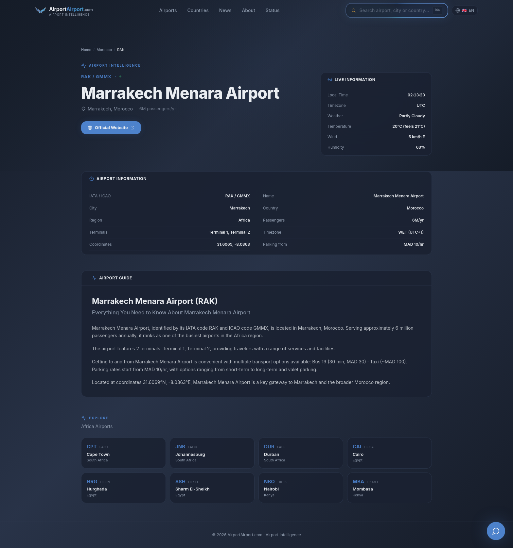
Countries (198, 10)
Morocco (104, 49)
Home (86, 49)
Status (273, 10)
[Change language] (465, 10)
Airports (168, 10)
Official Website (111, 127)
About (248, 10)
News (225, 10)
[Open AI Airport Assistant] (496, 531)
